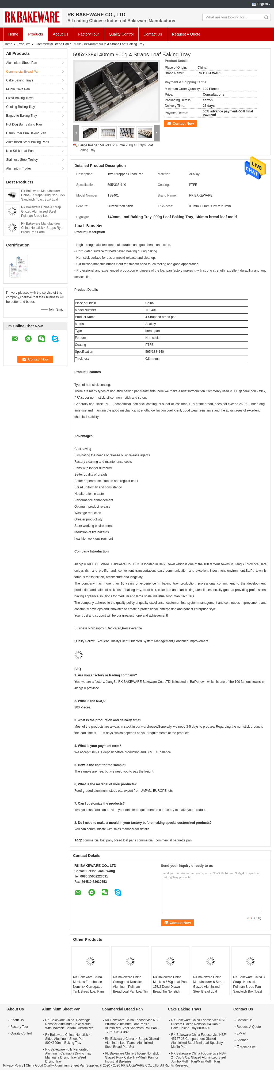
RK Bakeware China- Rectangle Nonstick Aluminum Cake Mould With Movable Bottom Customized (69, 1024)
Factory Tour (88, 34)
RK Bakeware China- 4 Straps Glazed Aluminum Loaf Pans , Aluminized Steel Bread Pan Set (132, 1043)
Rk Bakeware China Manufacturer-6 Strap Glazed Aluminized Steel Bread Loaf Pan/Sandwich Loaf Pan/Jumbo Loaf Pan (208, 989)
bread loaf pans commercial (133, 840)
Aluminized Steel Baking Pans (27, 142)
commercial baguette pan (173, 840)
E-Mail (241, 1033)
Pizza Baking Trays (19, 98)
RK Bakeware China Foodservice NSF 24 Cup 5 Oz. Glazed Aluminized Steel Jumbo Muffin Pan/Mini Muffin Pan (198, 1057)
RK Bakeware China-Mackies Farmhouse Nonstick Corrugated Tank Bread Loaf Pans (89, 984)
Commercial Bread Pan (52, 44)
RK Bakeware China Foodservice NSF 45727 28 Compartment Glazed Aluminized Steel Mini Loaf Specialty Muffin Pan (198, 1041)
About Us (60, 34)
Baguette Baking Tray (21, 115)
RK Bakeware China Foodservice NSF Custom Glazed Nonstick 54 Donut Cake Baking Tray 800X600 (198, 1024)
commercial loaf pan (97, 840)
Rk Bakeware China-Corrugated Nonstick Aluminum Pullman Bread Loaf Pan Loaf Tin (130, 984)
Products (35, 34)
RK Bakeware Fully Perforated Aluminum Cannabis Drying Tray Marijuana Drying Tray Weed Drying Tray (68, 1055)
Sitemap (242, 1040)
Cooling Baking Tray (20, 107)
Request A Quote (186, 34)
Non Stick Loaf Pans (20, 151)
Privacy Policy (13, 1065)
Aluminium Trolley (19, 168)
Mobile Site (246, 1047)
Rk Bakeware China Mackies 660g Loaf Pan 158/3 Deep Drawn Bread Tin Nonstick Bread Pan (170, 986)
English (262, 4)
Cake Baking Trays (19, 80)
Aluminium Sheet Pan (21, 63)
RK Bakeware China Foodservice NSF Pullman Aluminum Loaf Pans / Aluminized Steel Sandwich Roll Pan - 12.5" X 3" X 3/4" (132, 1026)
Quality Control (121, 34)
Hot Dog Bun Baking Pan (24, 124)
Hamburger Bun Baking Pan (26, 133)
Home (13, 34)
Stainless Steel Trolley (22, 160)
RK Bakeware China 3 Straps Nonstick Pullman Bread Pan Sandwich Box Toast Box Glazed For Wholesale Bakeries (249, 989)
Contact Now (183, 123)
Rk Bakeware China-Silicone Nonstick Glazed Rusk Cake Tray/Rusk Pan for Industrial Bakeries (132, 1057)
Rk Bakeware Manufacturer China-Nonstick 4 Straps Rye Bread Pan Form (41, 228)
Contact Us (152, 34)
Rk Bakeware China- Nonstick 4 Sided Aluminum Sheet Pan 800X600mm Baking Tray (67, 1039)
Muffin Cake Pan (18, 89)
